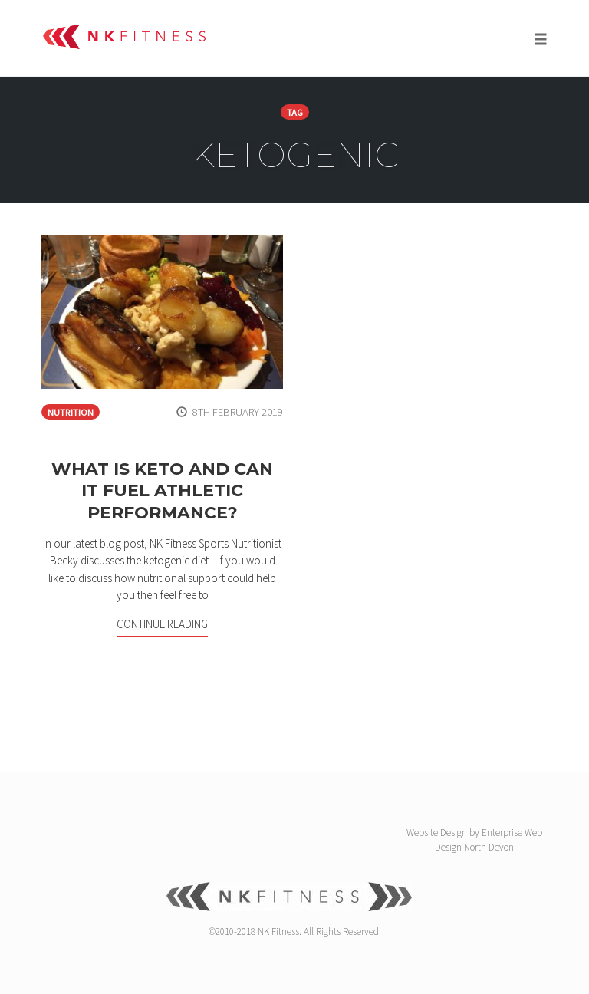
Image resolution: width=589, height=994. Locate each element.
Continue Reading (162, 624)
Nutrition (71, 412)
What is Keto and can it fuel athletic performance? (162, 491)
